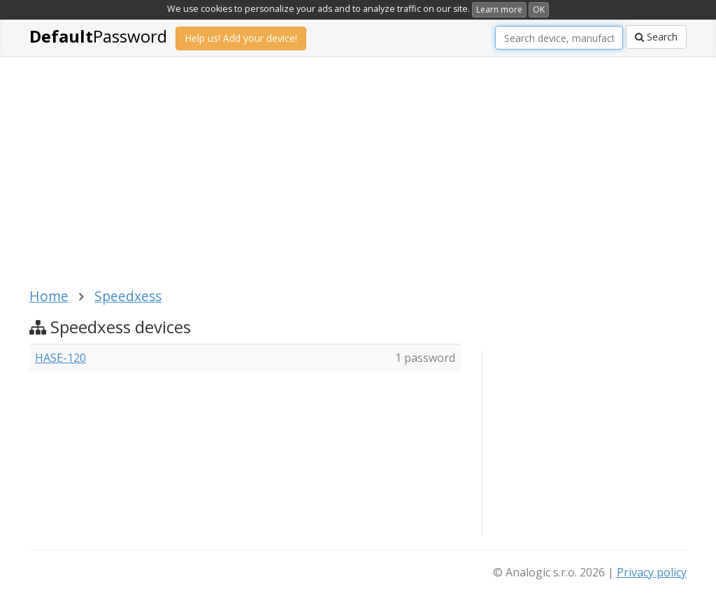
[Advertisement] (284, 180)
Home (49, 295)
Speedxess (128, 295)
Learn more (499, 9)
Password (98, 36)
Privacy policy (652, 572)
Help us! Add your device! (241, 38)
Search (656, 36)
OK (539, 9)
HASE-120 (60, 357)
